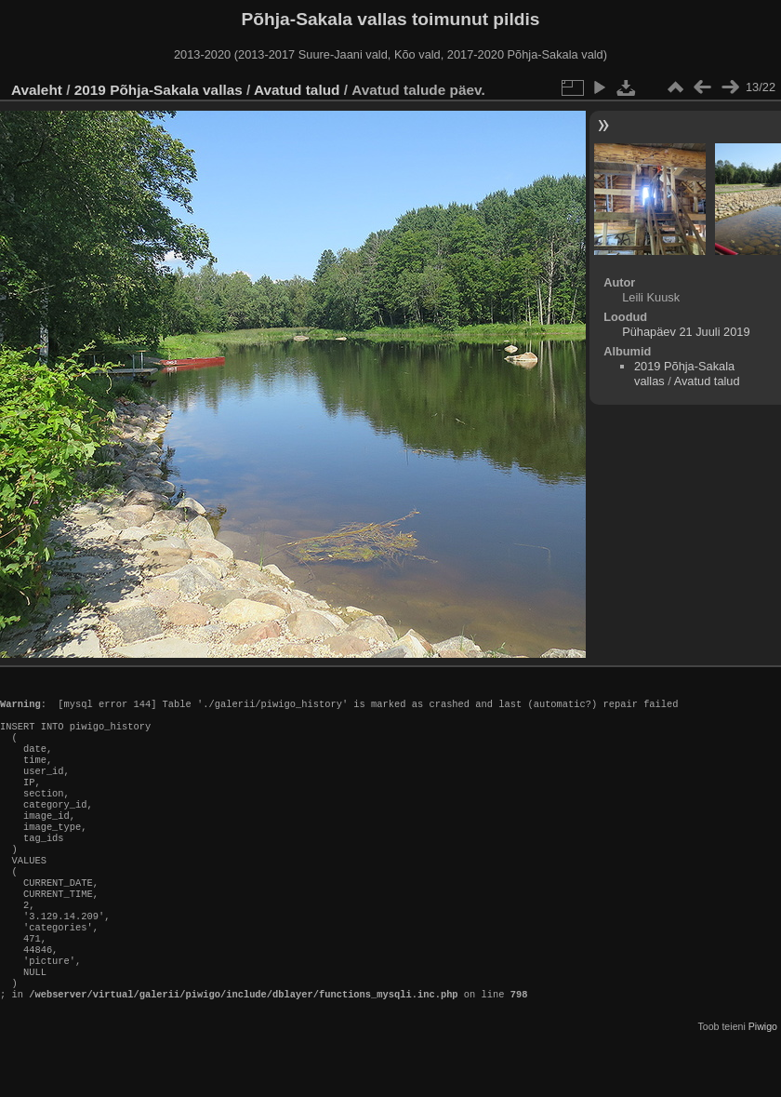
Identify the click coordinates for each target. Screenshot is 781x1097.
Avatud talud (296, 90)
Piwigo (762, 1082)
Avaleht (36, 90)
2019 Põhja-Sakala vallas (158, 90)
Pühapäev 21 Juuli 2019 (685, 332)
